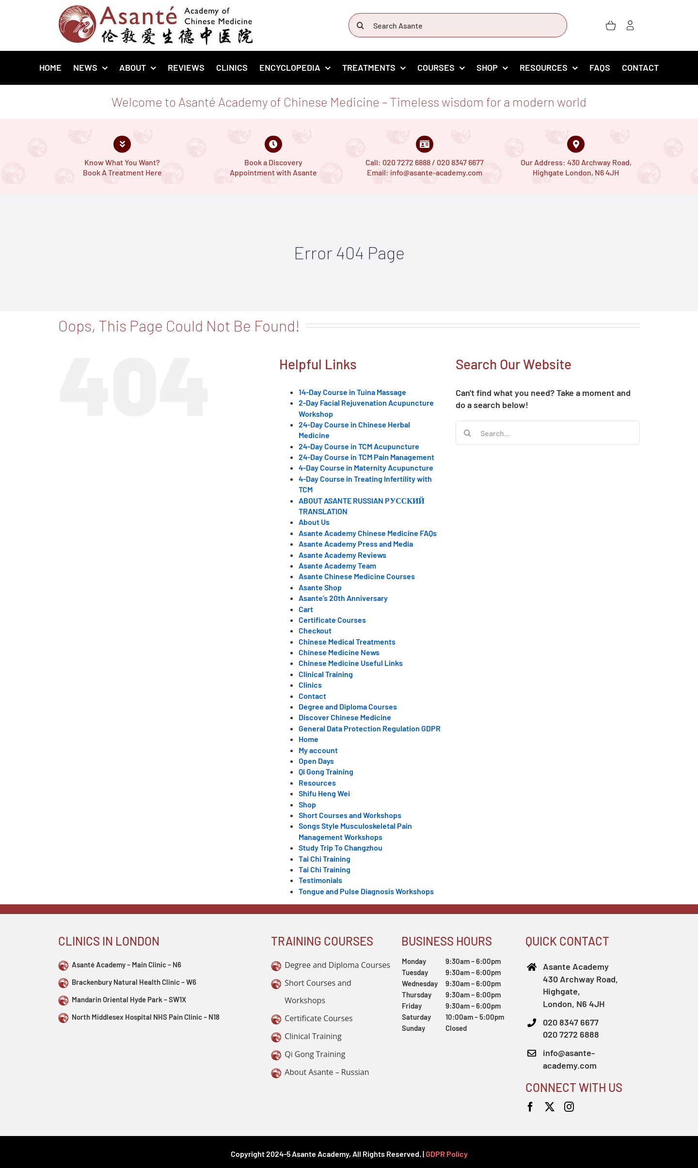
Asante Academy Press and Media (356, 543)
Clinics (310, 684)
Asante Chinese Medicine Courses (357, 576)
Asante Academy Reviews (342, 554)
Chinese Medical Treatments (347, 641)
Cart (306, 609)
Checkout (315, 630)
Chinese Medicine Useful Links (351, 662)
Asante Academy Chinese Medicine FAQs (368, 532)
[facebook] (530, 1107)
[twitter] (550, 1107)
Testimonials (320, 879)
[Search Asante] (458, 25)
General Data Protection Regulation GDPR (370, 728)
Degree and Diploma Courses (348, 706)
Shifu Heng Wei (324, 793)
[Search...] (548, 433)
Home (308, 738)
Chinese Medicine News (339, 652)
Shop (307, 804)
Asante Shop (320, 587)
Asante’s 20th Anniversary (343, 597)
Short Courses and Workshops (350, 815)
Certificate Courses (332, 619)
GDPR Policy (447, 1153)
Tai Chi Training (324, 858)
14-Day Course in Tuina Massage (352, 391)
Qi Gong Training (326, 771)
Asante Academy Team (337, 565)
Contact (312, 695)
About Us (314, 521)
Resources (317, 782)
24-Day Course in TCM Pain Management (366, 456)
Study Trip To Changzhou (340, 847)
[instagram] (569, 1107)
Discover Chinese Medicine (345, 717)
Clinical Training (326, 674)
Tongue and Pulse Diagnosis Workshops (366, 891)
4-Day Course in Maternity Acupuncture (366, 467)
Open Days (316, 760)
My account (318, 750)
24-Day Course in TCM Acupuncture (359, 446)
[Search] (361, 25)
